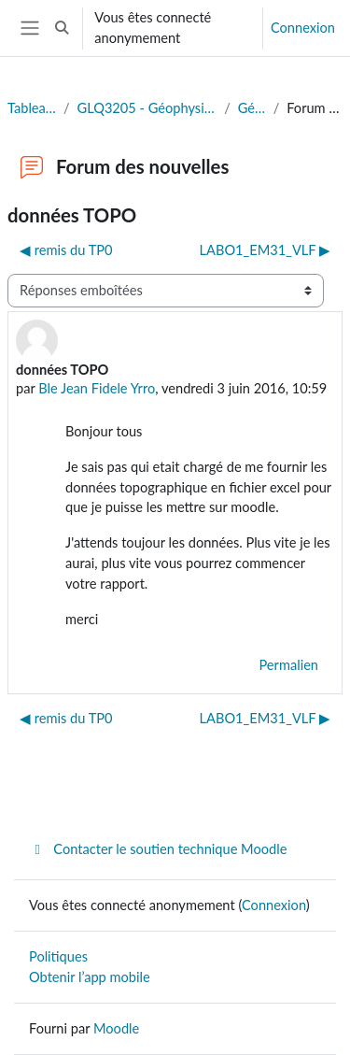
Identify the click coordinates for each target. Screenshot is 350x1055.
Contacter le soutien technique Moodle (158, 849)
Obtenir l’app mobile (89, 977)
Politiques (58, 956)
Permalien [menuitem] (288, 665)
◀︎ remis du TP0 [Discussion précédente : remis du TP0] (66, 250)
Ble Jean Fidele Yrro (96, 388)
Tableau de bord (31, 108)
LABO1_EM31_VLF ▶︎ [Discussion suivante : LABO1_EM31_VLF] (265, 250)
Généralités (252, 108)
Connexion (303, 28)
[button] (61, 28)
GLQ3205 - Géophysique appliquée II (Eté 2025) (147, 108)
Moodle (116, 1028)
